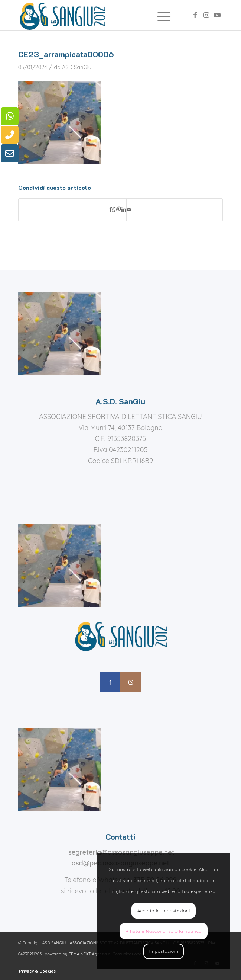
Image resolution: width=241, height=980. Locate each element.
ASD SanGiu (76, 67)
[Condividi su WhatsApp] (114, 210)
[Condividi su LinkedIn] (123, 210)
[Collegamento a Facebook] (195, 15)
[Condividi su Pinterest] (119, 210)
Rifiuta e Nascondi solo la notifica (164, 931)
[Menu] (160, 15)
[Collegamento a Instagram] (206, 15)
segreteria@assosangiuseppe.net (121, 852)
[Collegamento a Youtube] (217, 15)
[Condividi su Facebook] (110, 210)
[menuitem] (160, 15)
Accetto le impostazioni (163, 910)
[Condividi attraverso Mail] (129, 210)
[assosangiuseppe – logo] (100, 15)
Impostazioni (163, 951)
